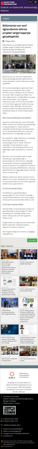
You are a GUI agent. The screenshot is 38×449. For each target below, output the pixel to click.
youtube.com (7, 436)
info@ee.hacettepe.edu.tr (12, 425)
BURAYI (32, 232)
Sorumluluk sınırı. (8, 446)
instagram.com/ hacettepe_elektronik (16, 433)
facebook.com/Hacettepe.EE (13, 429)
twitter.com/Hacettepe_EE (12, 431)
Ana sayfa (32, 240)
